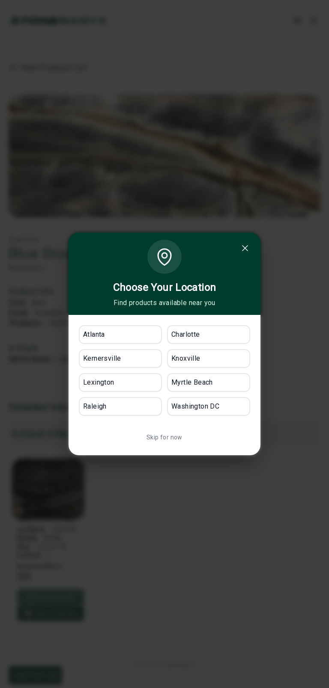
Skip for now (164, 437)
